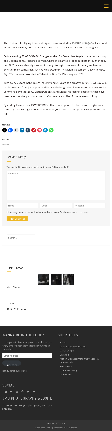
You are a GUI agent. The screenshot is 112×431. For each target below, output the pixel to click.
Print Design (66, 366)
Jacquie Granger (82, 43)
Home (63, 342)
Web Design (66, 374)
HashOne (58, 427)
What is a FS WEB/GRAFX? (73, 346)
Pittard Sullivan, (37, 60)
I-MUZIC (6, 408)
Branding (64, 354)
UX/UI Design (67, 350)
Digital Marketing (68, 370)
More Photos (13, 287)
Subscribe (11, 364)
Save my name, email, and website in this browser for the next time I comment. (49, 212)
